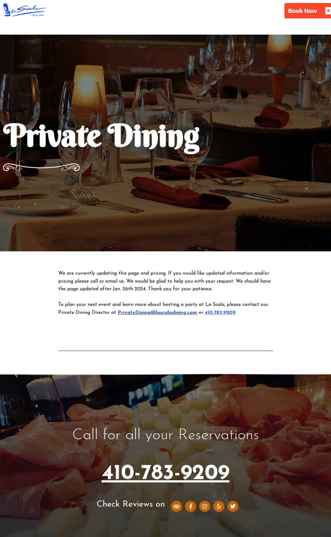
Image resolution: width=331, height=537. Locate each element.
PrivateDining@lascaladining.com (157, 312)
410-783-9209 (166, 474)
